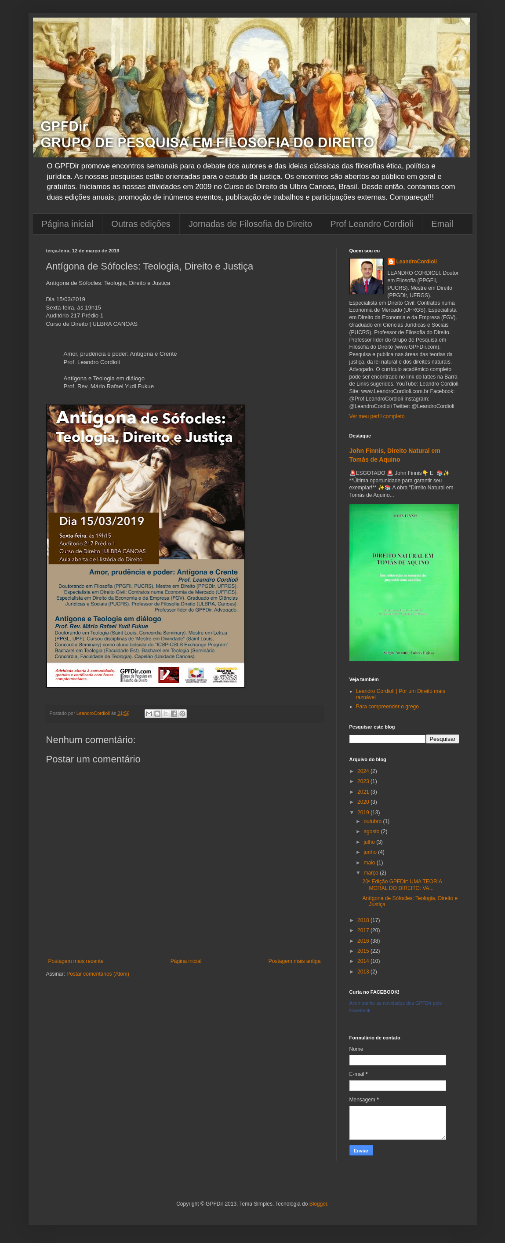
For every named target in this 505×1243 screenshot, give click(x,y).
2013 (364, 972)
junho (370, 852)
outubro (373, 821)
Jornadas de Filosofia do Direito (250, 224)
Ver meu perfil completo (377, 416)
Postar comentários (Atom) (97, 974)
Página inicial (68, 224)
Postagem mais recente (76, 961)
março (371, 873)
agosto (372, 831)
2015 (364, 951)
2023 (364, 781)
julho (369, 842)
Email (442, 224)
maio (369, 863)
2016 (364, 941)
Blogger (318, 1204)
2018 (364, 920)
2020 (364, 802)
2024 (364, 771)
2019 (364, 812)
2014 (364, 961)
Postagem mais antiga (295, 961)
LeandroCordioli (416, 262)
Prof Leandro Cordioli (371, 224)
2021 (364, 792)
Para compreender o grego (387, 707)
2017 (364, 930)
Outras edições (141, 224)
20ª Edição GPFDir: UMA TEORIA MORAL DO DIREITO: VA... (402, 884)
